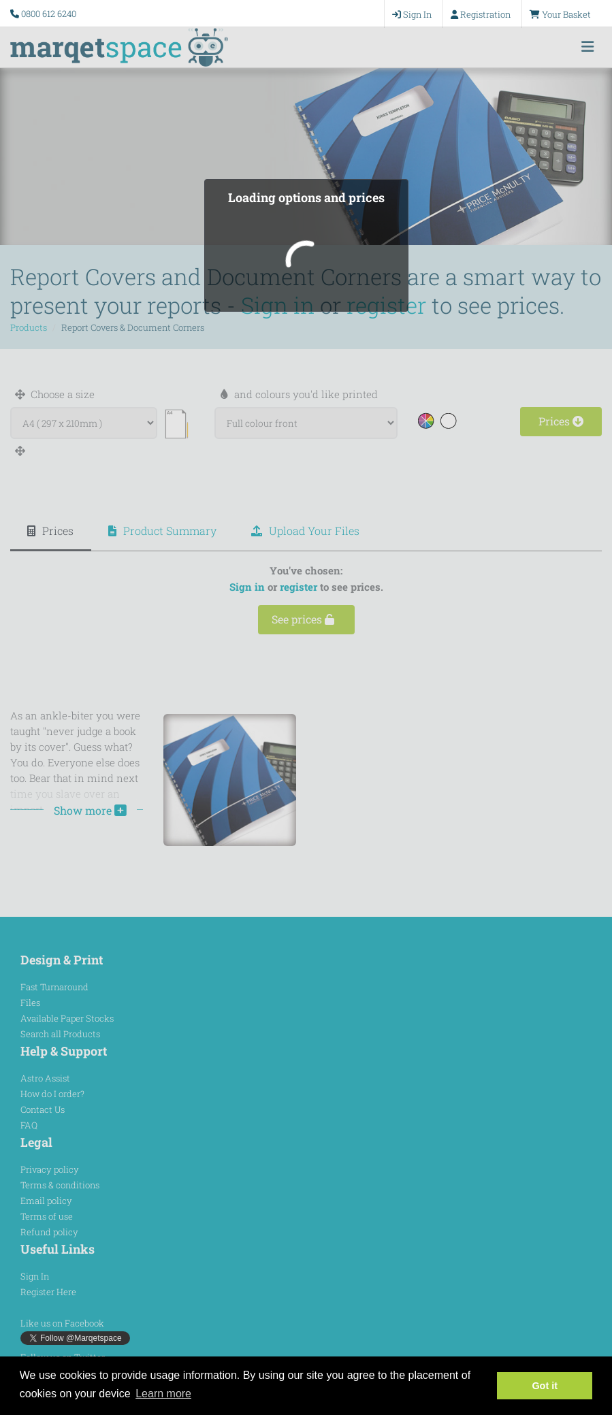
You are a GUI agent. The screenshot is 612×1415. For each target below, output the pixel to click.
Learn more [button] (163, 1393)
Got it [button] (545, 1385)
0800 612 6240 (48, 13)
